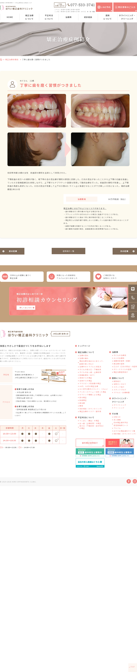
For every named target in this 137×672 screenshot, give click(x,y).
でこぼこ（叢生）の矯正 (89, 423)
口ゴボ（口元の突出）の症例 (125, 369)
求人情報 (117, 422)
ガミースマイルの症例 (123, 372)
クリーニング (119, 410)
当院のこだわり (120, 387)
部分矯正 (83, 400)
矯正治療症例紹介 (121, 375)
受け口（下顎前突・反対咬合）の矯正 (92, 430)
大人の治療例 (119, 361)
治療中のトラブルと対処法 (90, 369)
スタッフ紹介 (119, 390)
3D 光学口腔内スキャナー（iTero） (94, 392)
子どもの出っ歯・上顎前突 (90, 375)
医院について (107, 17)
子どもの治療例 (120, 358)
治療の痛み (84, 361)
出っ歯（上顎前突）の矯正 (90, 426)
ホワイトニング (120, 408)
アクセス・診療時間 (122, 395)
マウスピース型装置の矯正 (90, 386)
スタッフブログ (120, 392)
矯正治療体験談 (11, 59)
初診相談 (88, 17)
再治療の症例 (119, 366)
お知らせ (117, 420)
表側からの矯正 (85, 381)
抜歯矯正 (83, 403)
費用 (81, 409)
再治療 (82, 406)
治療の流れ (84, 358)
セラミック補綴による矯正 (90, 397)
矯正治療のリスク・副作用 (90, 414)
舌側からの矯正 (85, 383)
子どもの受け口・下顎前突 (90, 372)
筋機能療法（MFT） (87, 378)
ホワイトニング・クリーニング (127, 17)
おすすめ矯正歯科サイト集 (124, 434)
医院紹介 (117, 384)
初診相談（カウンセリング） (91, 411)
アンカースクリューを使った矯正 (92, 395)
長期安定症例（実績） (123, 364)
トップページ (84, 349)
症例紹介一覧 (68, 251)
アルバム (117, 431)
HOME (10, 17)
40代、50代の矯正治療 (88, 389)
